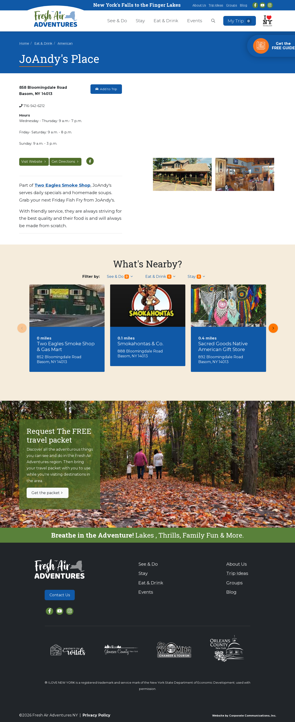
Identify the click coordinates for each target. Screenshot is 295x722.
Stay (140, 20)
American (65, 43)
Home (24, 43)
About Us (199, 5)
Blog (243, 5)
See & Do (117, 20)
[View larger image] (213, 120)
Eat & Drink (166, 20)
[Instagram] (270, 5)
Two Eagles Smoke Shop (62, 185)
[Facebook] (255, 5)
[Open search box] (213, 21)
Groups (231, 5)
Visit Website (34, 161)
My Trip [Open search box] (239, 21)
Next (272, 328)
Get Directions (65, 161)
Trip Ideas (216, 5)
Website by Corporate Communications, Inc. (244, 715)
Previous (20, 328)
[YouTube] (262, 5)
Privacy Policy (96, 715)
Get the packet (47, 493)
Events (194, 20)
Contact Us (60, 595)
